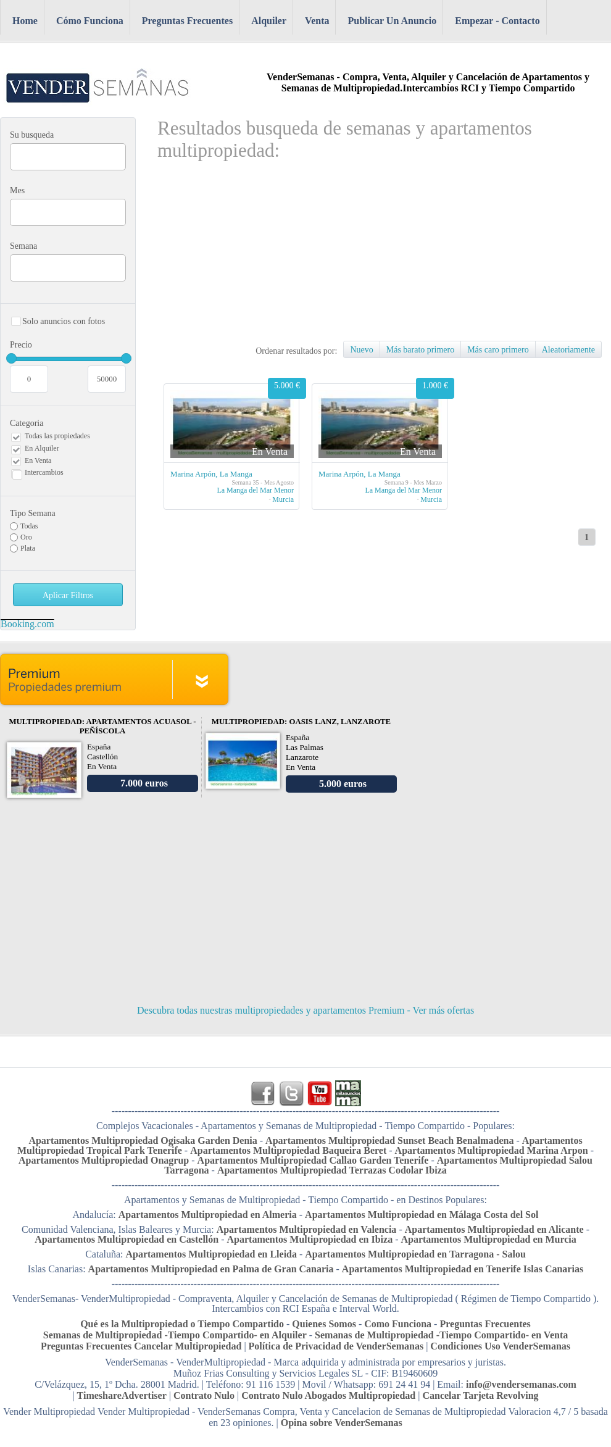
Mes (17, 190)
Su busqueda (32, 135)
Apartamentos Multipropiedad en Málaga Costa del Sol (421, 1214)
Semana (23, 246)
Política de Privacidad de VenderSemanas (337, 1346)
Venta (317, 20)
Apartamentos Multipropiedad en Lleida (211, 1254)
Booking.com (27, 624)
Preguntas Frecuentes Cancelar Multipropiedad (142, 1346)
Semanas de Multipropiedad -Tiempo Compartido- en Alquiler (175, 1335)
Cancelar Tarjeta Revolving (480, 1395)
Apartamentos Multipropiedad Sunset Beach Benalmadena (389, 1140)
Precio (68, 363)
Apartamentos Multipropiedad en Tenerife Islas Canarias (462, 1269)
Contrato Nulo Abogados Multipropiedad (328, 1395)
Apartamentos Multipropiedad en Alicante (494, 1229)
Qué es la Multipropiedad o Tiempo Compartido (182, 1324)
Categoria (26, 423)
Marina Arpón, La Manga (211, 473)
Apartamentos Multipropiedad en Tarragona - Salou (415, 1254)
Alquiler (268, 20)
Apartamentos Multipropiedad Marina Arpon (491, 1150)
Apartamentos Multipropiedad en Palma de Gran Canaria (211, 1269)
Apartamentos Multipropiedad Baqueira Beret (288, 1150)
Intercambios (44, 472)
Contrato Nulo (205, 1395)
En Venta (38, 460)
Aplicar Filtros (68, 595)
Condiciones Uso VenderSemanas (500, 1346)
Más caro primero (498, 349)
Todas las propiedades (57, 436)
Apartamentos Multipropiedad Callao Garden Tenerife (313, 1160)
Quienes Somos (324, 1324)
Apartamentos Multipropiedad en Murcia (488, 1239)
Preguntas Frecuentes (187, 20)
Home (25, 20)
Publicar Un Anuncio (391, 20)
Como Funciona (397, 1324)
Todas (29, 526)
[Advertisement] (315, 254)
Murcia (283, 499)
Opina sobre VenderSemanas (341, 1422)
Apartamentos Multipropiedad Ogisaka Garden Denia (142, 1140)
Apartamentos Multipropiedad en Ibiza (310, 1239)
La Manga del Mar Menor (255, 490)
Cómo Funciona (89, 20)
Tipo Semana (33, 513)
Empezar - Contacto (497, 20)
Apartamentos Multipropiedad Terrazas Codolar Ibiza (332, 1170)
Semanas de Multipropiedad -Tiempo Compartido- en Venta (441, 1335)
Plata (27, 548)
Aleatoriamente (568, 349)
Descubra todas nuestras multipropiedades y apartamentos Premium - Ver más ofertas (305, 1010)
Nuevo (361, 349)
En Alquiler (42, 448)
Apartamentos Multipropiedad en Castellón (126, 1239)
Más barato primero (420, 349)
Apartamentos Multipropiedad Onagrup (104, 1160)
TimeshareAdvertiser (122, 1395)
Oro (26, 537)
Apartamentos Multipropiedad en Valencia (307, 1229)
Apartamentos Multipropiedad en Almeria (207, 1214)
